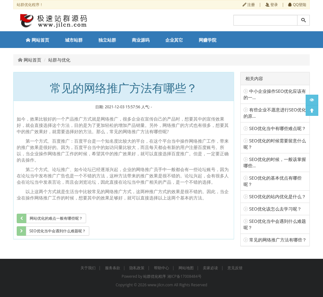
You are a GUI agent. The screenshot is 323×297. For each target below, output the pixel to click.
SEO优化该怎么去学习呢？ (275, 209)
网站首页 (37, 40)
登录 (271, 4)
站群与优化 (59, 60)
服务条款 (112, 267)
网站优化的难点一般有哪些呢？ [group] (56, 218)
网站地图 (186, 267)
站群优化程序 (154, 276)
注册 (249, 4)
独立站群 (107, 40)
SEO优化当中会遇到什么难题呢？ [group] (57, 231)
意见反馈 (235, 267)
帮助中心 (161, 267)
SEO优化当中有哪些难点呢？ (277, 128)
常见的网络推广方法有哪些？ (278, 240)
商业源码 (141, 40)
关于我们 (88, 267)
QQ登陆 (297, 4)
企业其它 (174, 40)
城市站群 (74, 40)
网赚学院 (207, 40)
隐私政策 (136, 267)
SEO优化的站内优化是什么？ (277, 196)
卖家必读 (210, 267)
